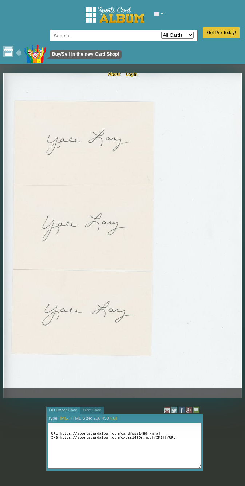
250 (96, 418)
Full (113, 418)
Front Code (92, 410)
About (114, 74)
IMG (64, 418)
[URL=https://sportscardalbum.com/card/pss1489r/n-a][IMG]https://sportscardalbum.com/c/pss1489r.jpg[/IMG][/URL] (124, 446)
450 (105, 418)
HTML (75, 418)
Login (131, 74)
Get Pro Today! (221, 32)
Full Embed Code (63, 410)
